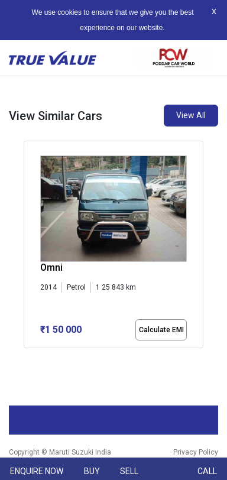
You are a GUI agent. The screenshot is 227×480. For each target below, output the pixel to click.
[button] (27, 358)
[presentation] (30, 247)
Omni (51, 267)
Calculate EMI (161, 330)
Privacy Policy (195, 452)
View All (191, 115)
